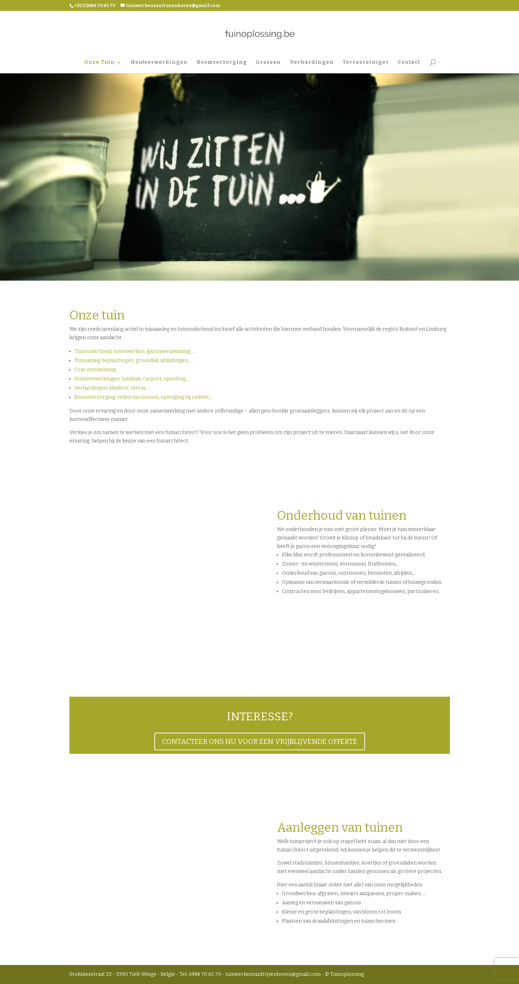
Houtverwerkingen (159, 62)
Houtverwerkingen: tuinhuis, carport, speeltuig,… (132, 379)
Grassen (268, 62)
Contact (409, 62)
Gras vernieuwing (95, 370)
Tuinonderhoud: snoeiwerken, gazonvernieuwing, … (135, 351)
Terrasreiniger (365, 62)
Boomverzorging (222, 62)
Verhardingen (312, 62)
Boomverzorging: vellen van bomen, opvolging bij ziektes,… (143, 397)
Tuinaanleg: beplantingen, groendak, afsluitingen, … (133, 360)
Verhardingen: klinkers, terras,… (112, 388)
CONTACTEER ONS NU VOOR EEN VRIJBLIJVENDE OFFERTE (259, 741)
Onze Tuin (99, 62)
